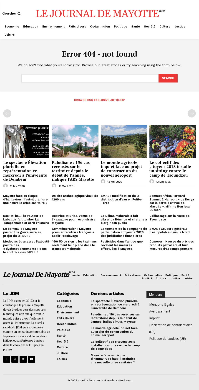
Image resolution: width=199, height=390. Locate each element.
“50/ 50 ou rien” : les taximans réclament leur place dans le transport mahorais (74, 245)
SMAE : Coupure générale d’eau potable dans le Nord (169, 230)
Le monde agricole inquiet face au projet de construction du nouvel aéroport (121, 169)
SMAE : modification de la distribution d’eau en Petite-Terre (122, 199)
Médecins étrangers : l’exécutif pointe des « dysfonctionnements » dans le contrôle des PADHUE (26, 247)
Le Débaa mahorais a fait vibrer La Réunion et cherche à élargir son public (124, 219)
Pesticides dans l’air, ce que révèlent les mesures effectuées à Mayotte (122, 245)
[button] (12, 13)
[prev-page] (7, 113)
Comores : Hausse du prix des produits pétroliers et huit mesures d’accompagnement (171, 245)
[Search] (168, 78)
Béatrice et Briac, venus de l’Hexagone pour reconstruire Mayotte (73, 219)
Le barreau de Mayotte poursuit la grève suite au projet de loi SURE (22, 232)
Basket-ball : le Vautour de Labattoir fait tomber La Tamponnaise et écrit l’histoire (26, 219)
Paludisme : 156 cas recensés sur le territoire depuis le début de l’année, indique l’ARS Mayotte (73, 171)
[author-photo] (6, 185)
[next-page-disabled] (192, 113)
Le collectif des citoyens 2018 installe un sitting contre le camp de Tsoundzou (170, 169)
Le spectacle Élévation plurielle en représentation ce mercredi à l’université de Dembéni (25, 171)
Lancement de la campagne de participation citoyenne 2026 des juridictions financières (124, 232)
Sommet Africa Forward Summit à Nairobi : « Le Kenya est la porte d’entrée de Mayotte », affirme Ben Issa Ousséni (171, 203)
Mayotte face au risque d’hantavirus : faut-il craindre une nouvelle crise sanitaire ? (25, 199)
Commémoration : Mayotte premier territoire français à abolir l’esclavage (73, 232)
